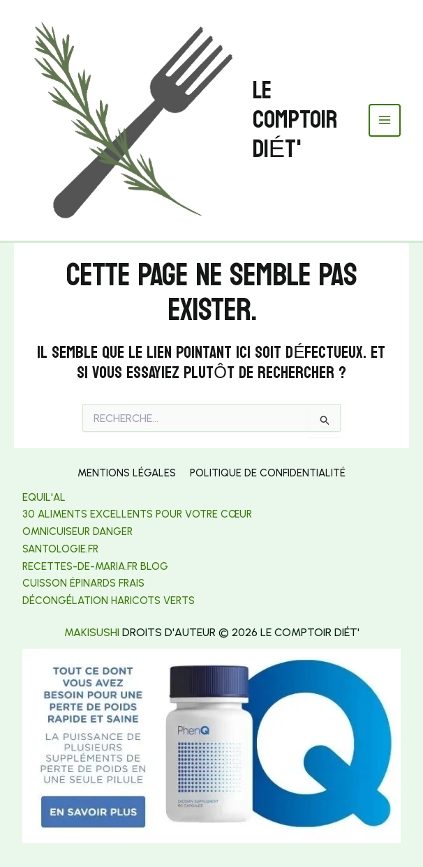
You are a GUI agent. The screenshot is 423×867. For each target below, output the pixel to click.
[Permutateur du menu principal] (385, 120)
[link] (60, 549)
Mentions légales (126, 473)
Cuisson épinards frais (83, 583)
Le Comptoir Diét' (295, 120)
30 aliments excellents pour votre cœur (137, 514)
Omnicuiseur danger (77, 531)
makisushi (91, 632)
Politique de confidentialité (268, 473)
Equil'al (44, 497)
